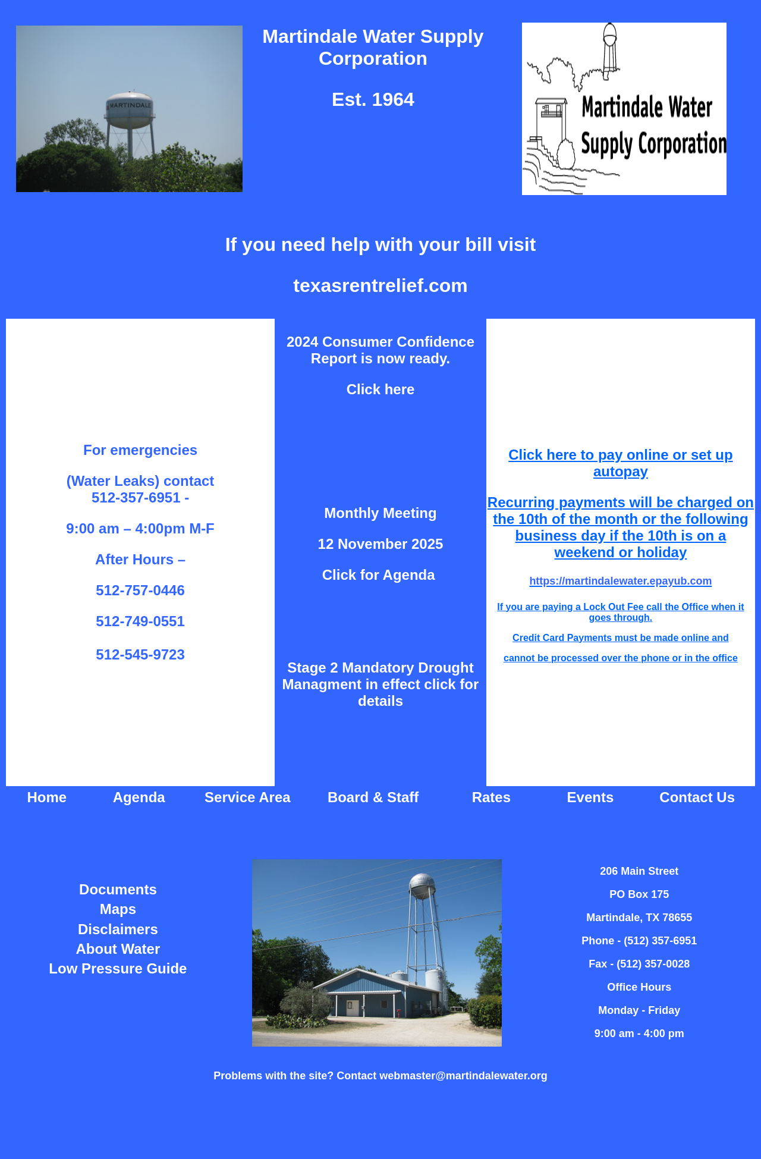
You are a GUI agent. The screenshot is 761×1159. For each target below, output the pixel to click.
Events (590, 797)
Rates (491, 797)
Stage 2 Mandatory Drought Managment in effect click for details (380, 684)
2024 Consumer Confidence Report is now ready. (380, 350)
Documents (118, 889)
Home (47, 797)
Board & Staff (373, 797)
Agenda (139, 797)
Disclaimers (118, 929)
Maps (118, 909)
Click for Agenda (380, 575)
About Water (118, 949)
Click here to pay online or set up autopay (620, 463)
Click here (381, 389)
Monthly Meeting (380, 513)
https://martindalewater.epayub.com (620, 581)
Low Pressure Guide (118, 968)
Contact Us (697, 797)
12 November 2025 (381, 544)
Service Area (248, 797)
